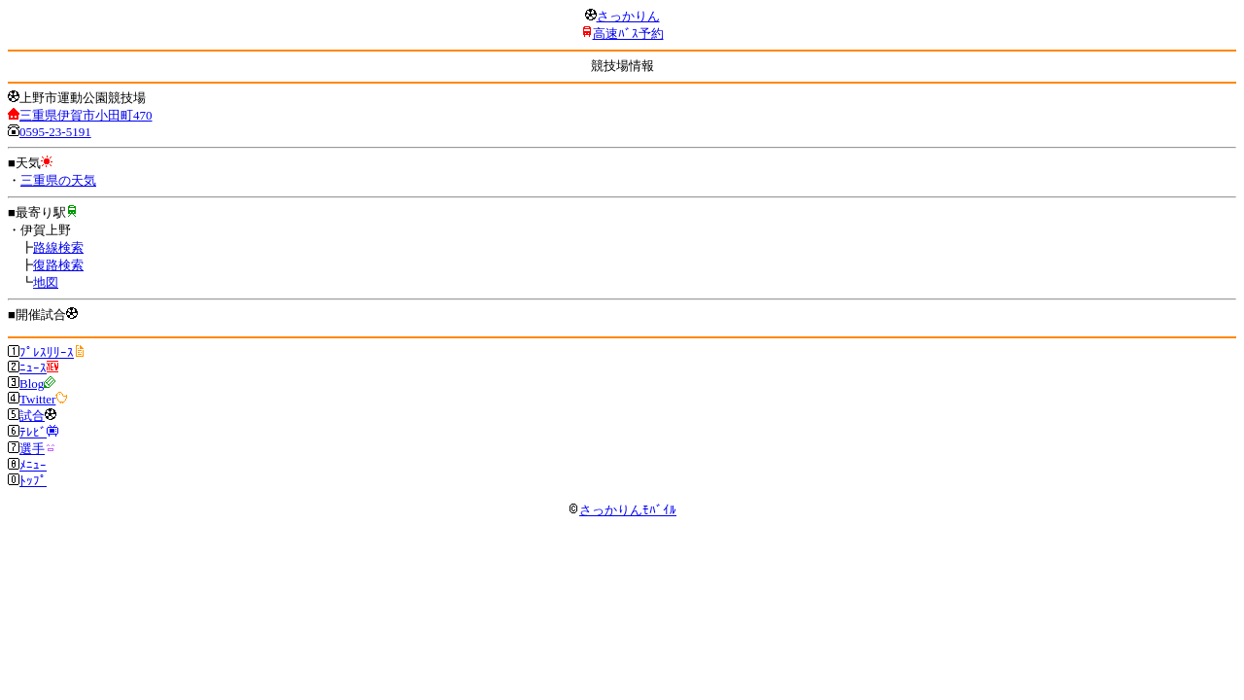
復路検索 (58, 265)
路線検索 (58, 247)
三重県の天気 (58, 180)
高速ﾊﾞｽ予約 (628, 33)
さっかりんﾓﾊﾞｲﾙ (622, 510)
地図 (45, 282)
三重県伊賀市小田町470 (86, 115)
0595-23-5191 (55, 131)
